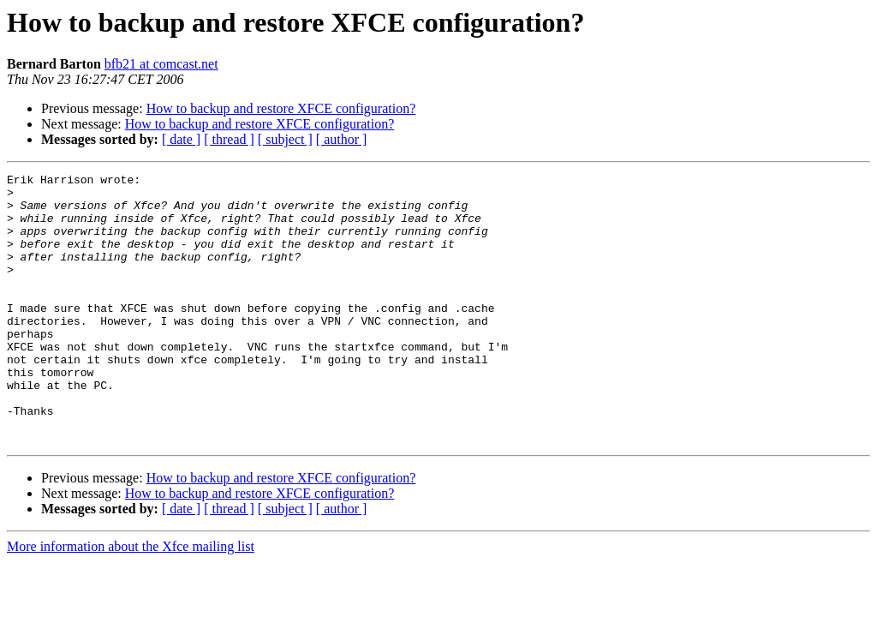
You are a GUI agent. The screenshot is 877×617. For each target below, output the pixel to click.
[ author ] (341, 139)
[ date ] (181, 139)
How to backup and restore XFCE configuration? (281, 108)
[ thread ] (229, 139)
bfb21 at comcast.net (161, 64)
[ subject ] (285, 139)
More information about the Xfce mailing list (130, 600)
